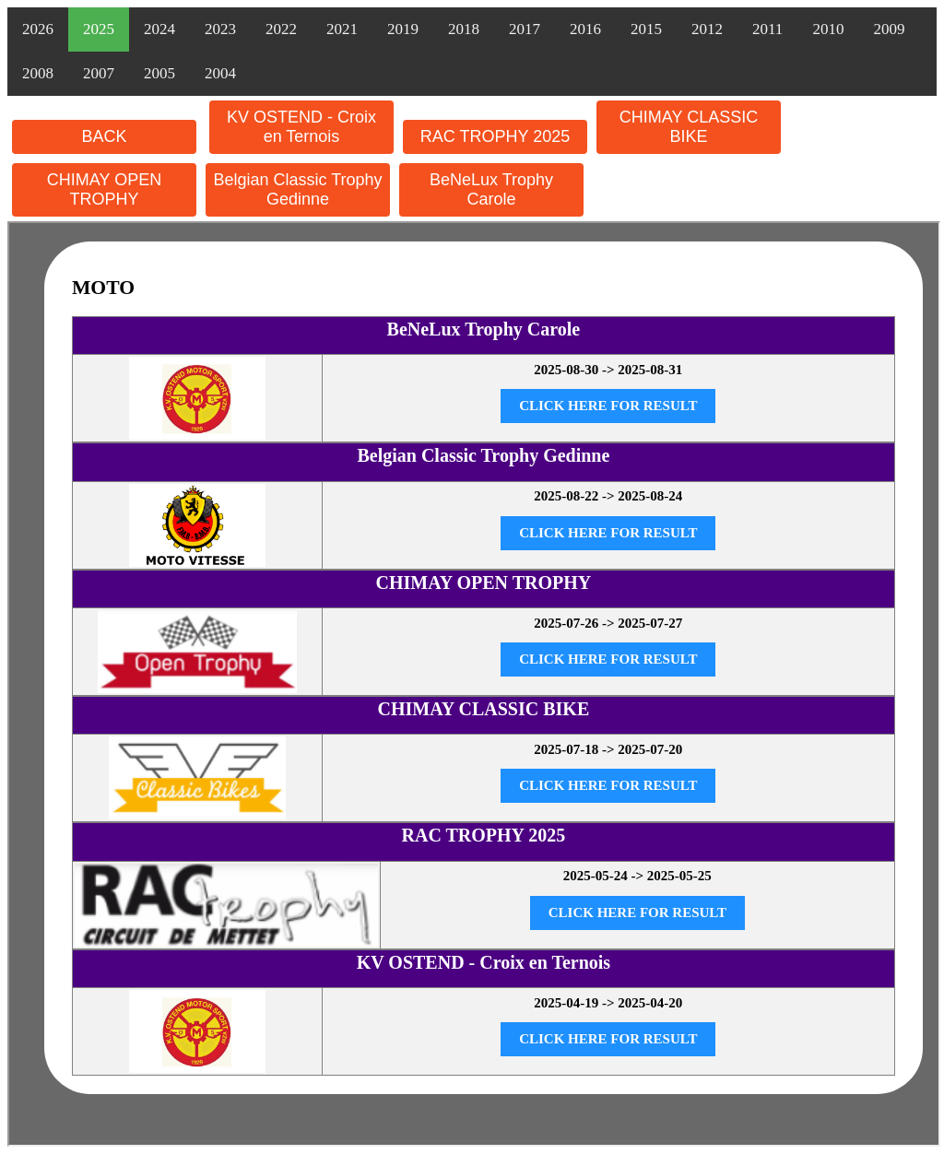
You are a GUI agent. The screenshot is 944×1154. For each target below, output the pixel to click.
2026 (37, 29)
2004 (220, 73)
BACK (103, 136)
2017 (524, 29)
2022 (281, 29)
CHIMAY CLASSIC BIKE (689, 127)
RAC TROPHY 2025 (495, 136)
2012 (707, 29)
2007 (98, 73)
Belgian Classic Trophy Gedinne (297, 189)
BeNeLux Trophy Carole (491, 189)
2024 (159, 29)
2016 (585, 29)
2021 (342, 29)
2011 (767, 29)
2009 (888, 29)
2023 (220, 29)
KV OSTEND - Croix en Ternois (301, 127)
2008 (37, 73)
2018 (463, 29)
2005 (159, 73)
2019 (403, 29)
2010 (828, 29)
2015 (646, 29)
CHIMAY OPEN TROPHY (104, 189)
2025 (98, 29)
